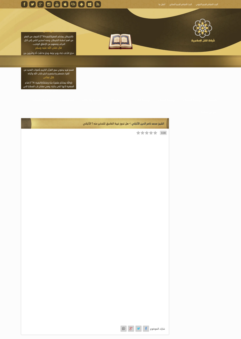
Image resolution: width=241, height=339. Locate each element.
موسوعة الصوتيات (192, 100)
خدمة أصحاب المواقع (43, 100)
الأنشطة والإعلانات (91, 100)
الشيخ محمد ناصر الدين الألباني (148, 123)
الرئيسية (213, 100)
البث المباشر (68, 100)
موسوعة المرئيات (166, 100)
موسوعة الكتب (142, 100)
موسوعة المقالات (118, 100)
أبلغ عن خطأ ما (209, 112)
